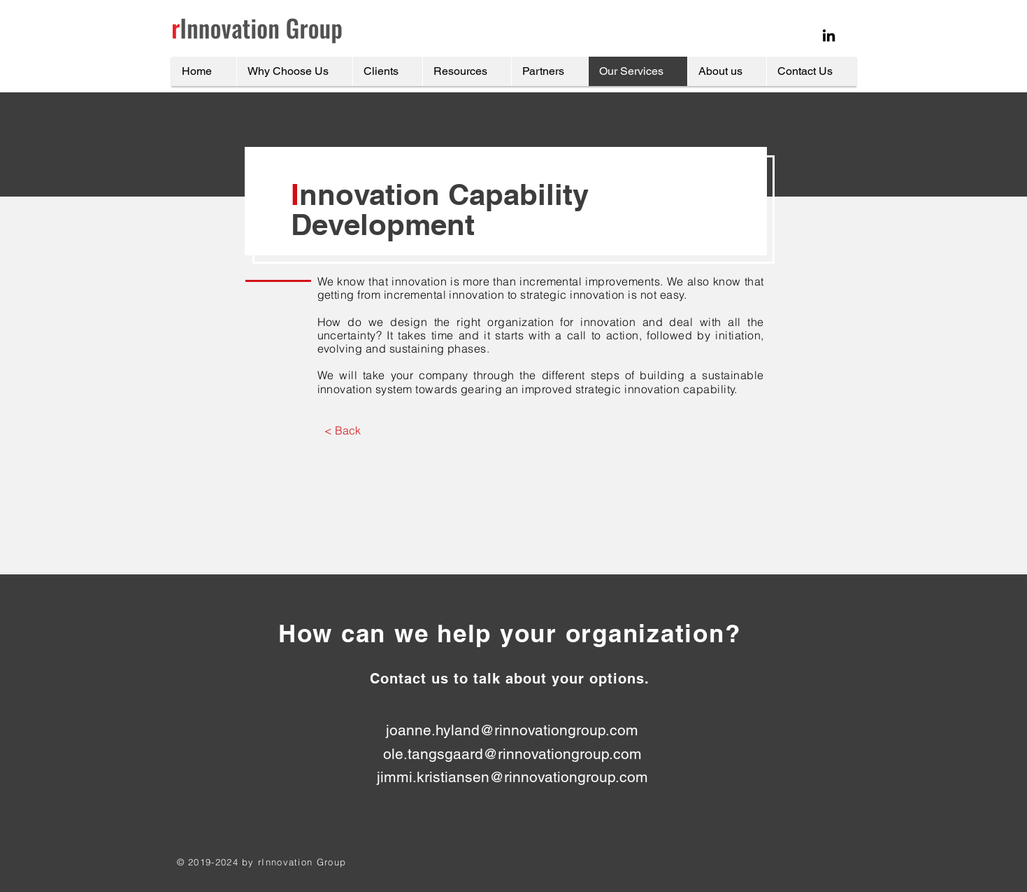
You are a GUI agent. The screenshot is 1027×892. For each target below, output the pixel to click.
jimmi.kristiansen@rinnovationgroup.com (512, 777)
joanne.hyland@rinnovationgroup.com (512, 730)
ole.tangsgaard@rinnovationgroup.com (512, 754)
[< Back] (343, 430)
